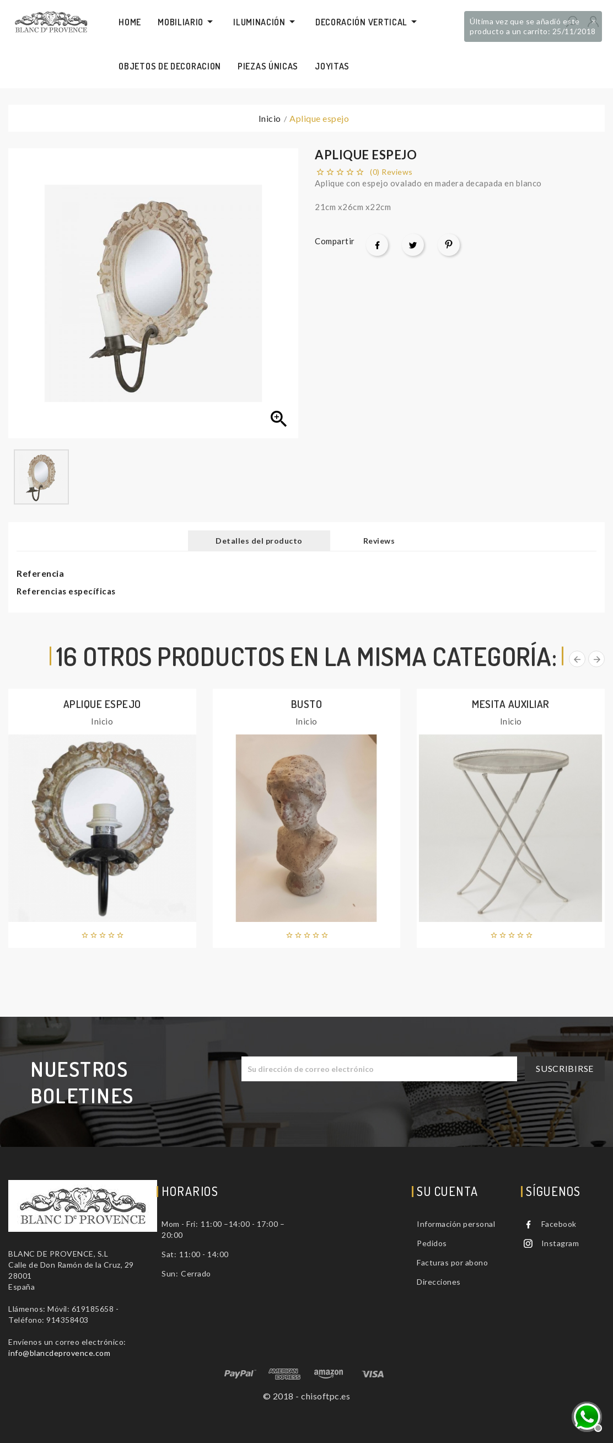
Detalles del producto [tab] (259, 540)
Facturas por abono (452, 1262)
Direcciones (439, 1281)
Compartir (377, 245)
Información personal (456, 1224)
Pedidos (432, 1243)
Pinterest (449, 245)
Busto (306, 704)
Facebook (559, 1224)
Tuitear (413, 245)
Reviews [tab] (379, 540)
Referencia (40, 573)
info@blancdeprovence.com (59, 1353)
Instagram (560, 1243)
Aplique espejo (102, 704)
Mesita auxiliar (511, 704)
